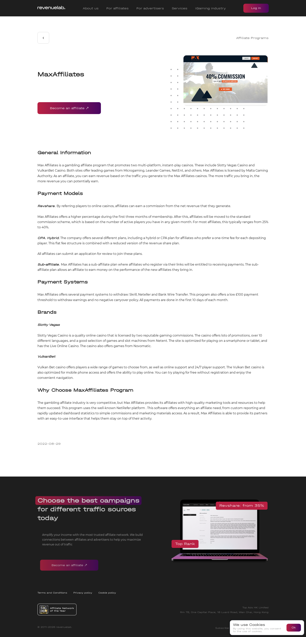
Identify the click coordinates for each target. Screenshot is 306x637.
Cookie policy (107, 592)
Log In (256, 8)
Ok (294, 627)
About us (91, 8)
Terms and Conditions (52, 592)
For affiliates (117, 8)
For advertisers (150, 8)
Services (179, 8)
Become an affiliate (69, 108)
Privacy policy (82, 592)
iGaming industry (210, 8)
